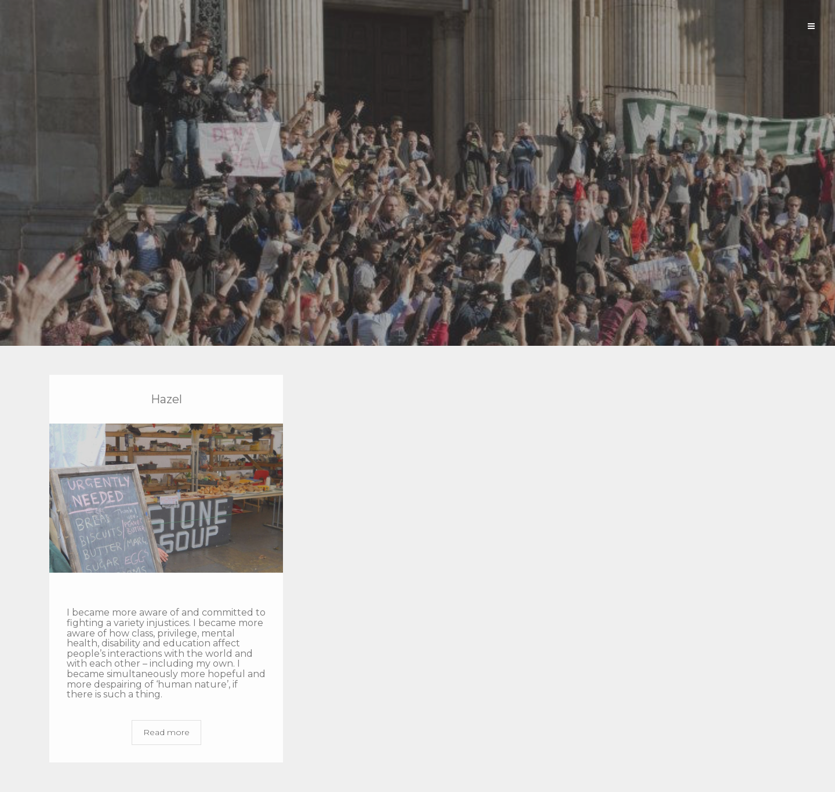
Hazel (166, 399)
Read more (166, 732)
